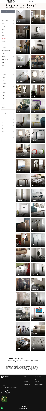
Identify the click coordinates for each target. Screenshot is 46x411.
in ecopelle (3, 77)
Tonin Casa (3, 42)
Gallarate (3, 118)
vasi (2, 69)
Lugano (3, 121)
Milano (3, 122)
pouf (2, 60)
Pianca (3, 36)
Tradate (3, 131)
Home (7, 7)
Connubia (3, 24)
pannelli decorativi (5, 59)
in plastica (3, 95)
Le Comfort (4, 32)
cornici (3, 53)
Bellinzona (3, 112)
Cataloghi (36, 382)
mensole (3, 56)
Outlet (36, 379)
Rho (2, 128)
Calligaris (3, 23)
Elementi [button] (3, 45)
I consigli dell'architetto (39, 384)
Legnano (3, 119)
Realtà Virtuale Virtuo (27, 384)
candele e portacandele (6, 50)
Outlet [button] (3, 136)
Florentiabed (4, 29)
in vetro (3, 98)
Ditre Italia (3, 26)
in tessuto (3, 96)
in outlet (3, 137)
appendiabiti (4, 47)
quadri (3, 62)
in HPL (3, 80)
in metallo (3, 92)
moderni (3, 107)
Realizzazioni (26, 381)
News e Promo (26, 382)
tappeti (3, 66)
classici (3, 104)
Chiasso (3, 115)
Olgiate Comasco (4, 127)
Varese (3, 133)
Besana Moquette (5, 20)
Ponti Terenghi (4, 38)
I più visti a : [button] (4, 110)
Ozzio (3, 35)
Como (3, 116)
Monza (3, 124)
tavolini (3, 68)
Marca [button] (3, 17)
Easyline (3, 27)
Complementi (17, 7)
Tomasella (3, 41)
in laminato (4, 83)
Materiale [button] (3, 72)
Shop (36, 378)
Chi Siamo (25, 378)
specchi (3, 65)
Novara (3, 125)
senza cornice (4, 99)
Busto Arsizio (4, 113)
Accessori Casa (11, 7)
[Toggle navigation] (44, 1)
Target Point (4, 39)
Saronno (3, 130)
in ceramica (4, 74)
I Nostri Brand (37, 381)
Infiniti (3, 30)
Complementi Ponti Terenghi (25, 7)
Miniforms (3, 33)
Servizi (25, 379)
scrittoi (3, 63)
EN (30, 1)
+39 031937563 (4, 385)
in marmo (3, 86)
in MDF (3, 89)
